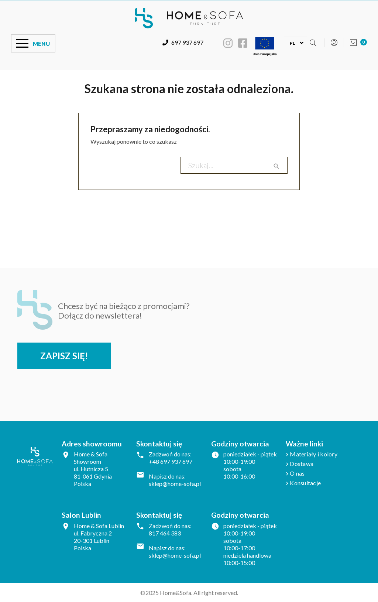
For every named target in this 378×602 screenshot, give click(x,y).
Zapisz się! (64, 355)
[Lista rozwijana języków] (292, 42)
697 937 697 (182, 42)
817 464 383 (165, 533)
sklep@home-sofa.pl (175, 483)
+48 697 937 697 (170, 461)
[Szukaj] (234, 165)
